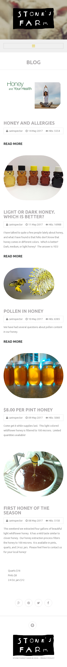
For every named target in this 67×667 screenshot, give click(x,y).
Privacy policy (47, 658)
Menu (33, 46)
